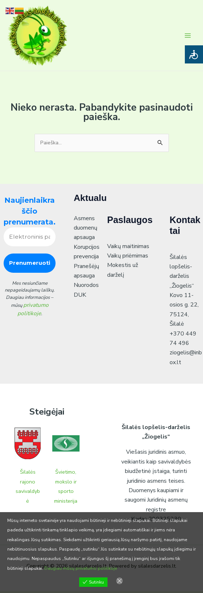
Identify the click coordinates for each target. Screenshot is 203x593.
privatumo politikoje (33, 310)
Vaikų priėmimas (127, 258)
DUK (80, 297)
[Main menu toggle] (188, 36)
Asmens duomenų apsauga (85, 229)
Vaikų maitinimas (128, 248)
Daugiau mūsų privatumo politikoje (80, 568)
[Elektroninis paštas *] (30, 238)
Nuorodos (86, 287)
